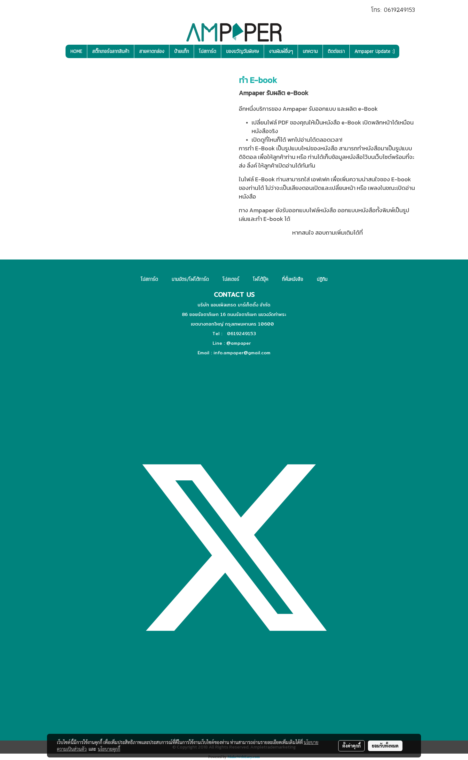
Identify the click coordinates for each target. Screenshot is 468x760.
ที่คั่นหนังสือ (292, 279)
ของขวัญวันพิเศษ (242, 51)
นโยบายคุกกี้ (109, 749)
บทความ (310, 51)
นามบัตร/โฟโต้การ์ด (190, 279)
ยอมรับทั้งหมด (385, 746)
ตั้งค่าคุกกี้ (351, 746)
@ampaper (238, 343)
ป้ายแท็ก (181, 51)
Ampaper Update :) (374, 51)
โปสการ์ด (207, 51)
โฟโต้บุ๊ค (260, 279)
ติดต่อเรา (336, 51)
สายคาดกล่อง (151, 51)
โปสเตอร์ (230, 279)
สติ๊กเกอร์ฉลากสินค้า (110, 51)
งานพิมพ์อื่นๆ (281, 51)
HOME (76, 51)
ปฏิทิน (322, 279)
